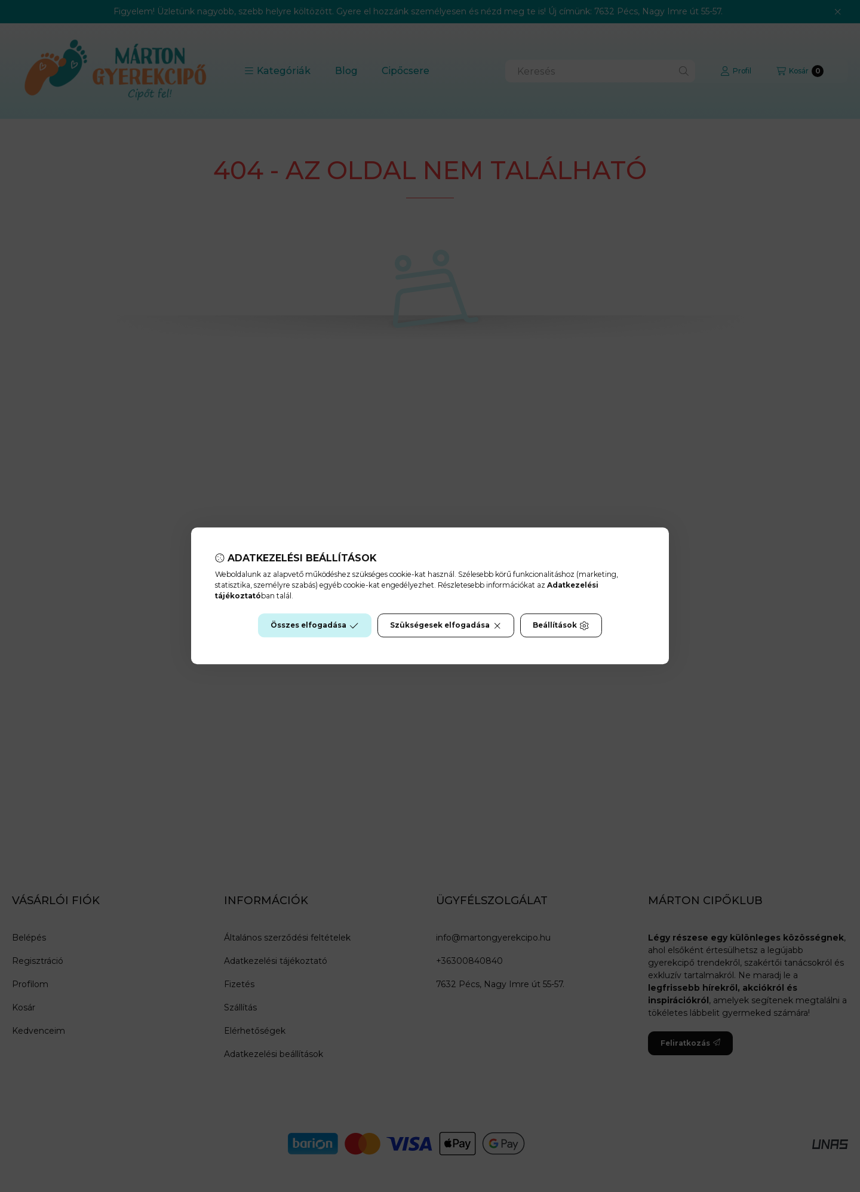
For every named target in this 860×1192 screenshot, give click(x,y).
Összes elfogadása (314, 626)
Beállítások (561, 626)
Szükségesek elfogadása (446, 626)
